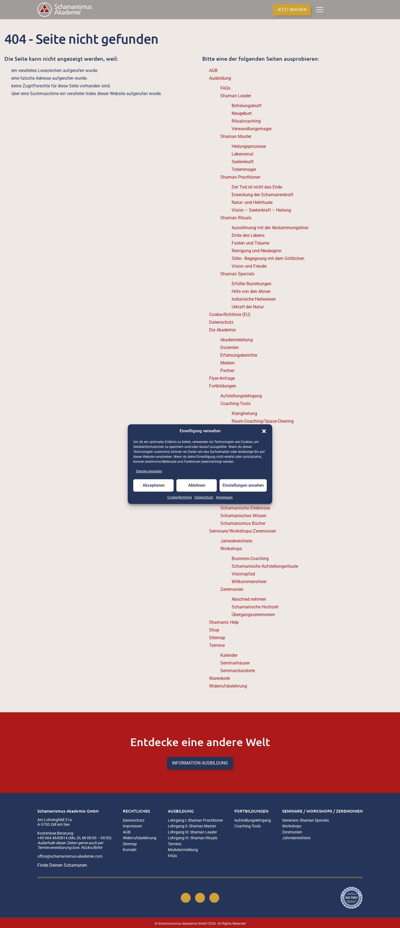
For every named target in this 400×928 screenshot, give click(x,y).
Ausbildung (220, 78)
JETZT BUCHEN (292, 9)
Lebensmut (242, 154)
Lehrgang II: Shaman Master (192, 826)
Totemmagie (244, 169)
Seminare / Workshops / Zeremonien (322, 811)
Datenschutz (204, 497)
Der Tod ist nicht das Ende (257, 187)
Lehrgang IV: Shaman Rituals (192, 838)
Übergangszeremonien (253, 614)
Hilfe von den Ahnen (251, 291)
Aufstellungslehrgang (241, 395)
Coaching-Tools (235, 403)
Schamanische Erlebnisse (245, 508)
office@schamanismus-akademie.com (69, 856)
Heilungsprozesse (249, 146)
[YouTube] (214, 898)
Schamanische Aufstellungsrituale (265, 566)
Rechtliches (136, 811)
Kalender (228, 655)
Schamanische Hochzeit (255, 607)
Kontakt (130, 849)
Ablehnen (196, 485)
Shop (214, 630)
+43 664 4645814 (52, 838)
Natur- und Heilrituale (252, 202)
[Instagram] (200, 898)
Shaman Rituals (235, 217)
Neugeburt (242, 113)
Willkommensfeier (249, 581)
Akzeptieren (154, 485)
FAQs (225, 88)
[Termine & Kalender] (361, 9)
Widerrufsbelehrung (228, 686)
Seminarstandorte (237, 670)
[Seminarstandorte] (351, 9)
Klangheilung (244, 413)
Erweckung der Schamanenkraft (262, 194)
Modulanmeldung (183, 849)
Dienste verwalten (149, 471)
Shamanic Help (224, 622)
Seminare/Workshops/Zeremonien (242, 531)
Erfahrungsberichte (238, 355)
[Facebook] (186, 898)
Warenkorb (219, 678)
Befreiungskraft (247, 105)
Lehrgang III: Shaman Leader (192, 832)
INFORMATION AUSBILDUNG (200, 763)
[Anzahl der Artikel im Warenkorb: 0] (331, 9)
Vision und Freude (249, 266)
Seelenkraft (243, 161)
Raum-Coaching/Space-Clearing (263, 421)
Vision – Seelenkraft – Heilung (261, 210)
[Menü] (319, 9)
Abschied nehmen (249, 599)
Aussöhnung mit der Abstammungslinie (270, 227)
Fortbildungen (222, 386)
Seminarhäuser (235, 663)
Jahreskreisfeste (236, 541)
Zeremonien (231, 589)
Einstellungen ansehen (243, 485)
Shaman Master (235, 136)
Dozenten (229, 347)
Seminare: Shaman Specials (305, 820)
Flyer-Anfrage (222, 378)
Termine (217, 645)
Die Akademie (222, 330)
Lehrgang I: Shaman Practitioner (195, 820)
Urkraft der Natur (248, 306)
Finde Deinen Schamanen (62, 865)
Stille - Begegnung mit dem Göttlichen (268, 258)
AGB (213, 70)
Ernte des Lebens (248, 235)
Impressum (224, 497)
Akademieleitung (236, 339)
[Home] (64, 9)
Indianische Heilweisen (254, 299)
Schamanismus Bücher (242, 523)
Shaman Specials (237, 273)
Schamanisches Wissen (243, 515)
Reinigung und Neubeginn (257, 250)
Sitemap (217, 637)
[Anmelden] (341, 9)
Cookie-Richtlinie (179, 497)
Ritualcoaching (246, 121)
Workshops (231, 548)
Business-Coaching (250, 558)
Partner (227, 370)
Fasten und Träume (250, 243)
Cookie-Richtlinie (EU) (230, 314)
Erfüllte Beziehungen (251, 283)
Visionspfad (243, 574)
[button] (264, 431)
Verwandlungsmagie (251, 128)
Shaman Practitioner (240, 177)
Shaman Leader (235, 95)
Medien (227, 362)
